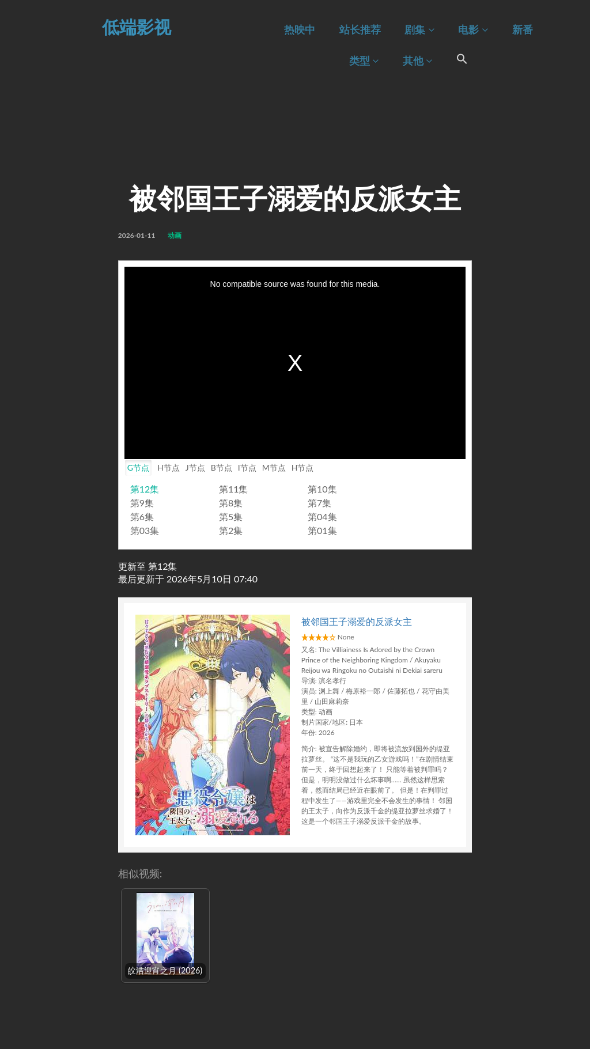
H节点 (168, 467)
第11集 (233, 488)
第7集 (319, 502)
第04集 (322, 516)
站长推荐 (360, 30)
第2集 (231, 530)
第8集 (231, 502)
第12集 (145, 488)
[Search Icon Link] (462, 60)
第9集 (142, 502)
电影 (472, 30)
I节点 (247, 467)
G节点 (138, 467)
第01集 (322, 530)
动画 (174, 235)
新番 (522, 30)
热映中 (299, 30)
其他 (417, 61)
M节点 (274, 467)
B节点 (221, 467)
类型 (364, 61)
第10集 (322, 488)
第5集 (231, 516)
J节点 (195, 467)
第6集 (142, 516)
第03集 (145, 530)
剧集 (419, 30)
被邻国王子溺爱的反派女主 (356, 621)
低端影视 (136, 26)
